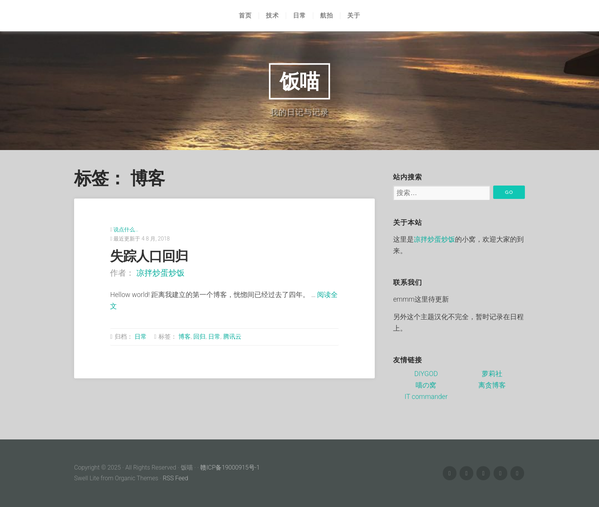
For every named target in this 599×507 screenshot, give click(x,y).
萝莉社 (492, 374)
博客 (184, 336)
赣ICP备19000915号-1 (230, 467)
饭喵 (299, 81)
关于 (353, 15)
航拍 (326, 15)
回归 (199, 336)
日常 (299, 15)
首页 (245, 15)
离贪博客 (492, 385)
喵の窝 (426, 385)
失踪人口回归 (149, 256)
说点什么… (125, 229)
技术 (272, 15)
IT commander (426, 396)
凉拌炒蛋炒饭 (160, 273)
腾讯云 (232, 336)
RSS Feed (175, 478)
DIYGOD (426, 374)
